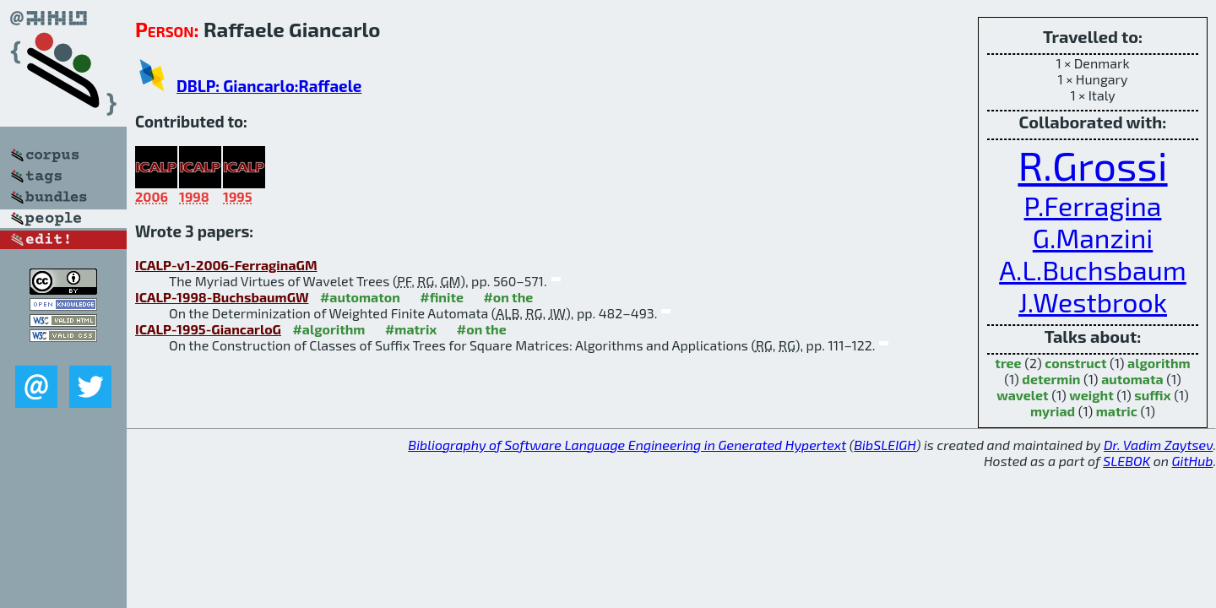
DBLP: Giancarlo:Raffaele (268, 85)
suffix (1152, 395)
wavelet (1022, 395)
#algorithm (328, 329)
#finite (442, 297)
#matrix (411, 329)
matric (1116, 411)
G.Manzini (1093, 237)
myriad (1052, 411)
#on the (508, 297)
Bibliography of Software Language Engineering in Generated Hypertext (627, 445)
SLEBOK (1126, 461)
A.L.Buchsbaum (1092, 269)
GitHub (1192, 461)
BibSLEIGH (884, 445)
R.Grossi (1092, 164)
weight (1091, 395)
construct (1075, 363)
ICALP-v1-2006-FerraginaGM (226, 265)
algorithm (1159, 363)
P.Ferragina (1093, 205)
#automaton (360, 297)
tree (1008, 363)
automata (1132, 379)
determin (1051, 379)
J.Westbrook (1092, 301)
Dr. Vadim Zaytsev (1158, 445)
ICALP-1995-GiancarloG (208, 329)
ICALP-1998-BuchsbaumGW (221, 297)
